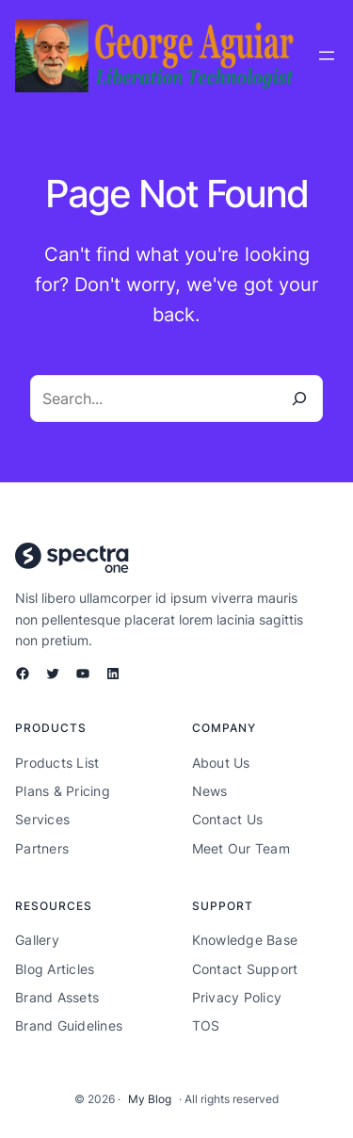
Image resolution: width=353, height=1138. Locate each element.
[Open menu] (326, 55)
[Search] (299, 398)
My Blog (149, 1099)
